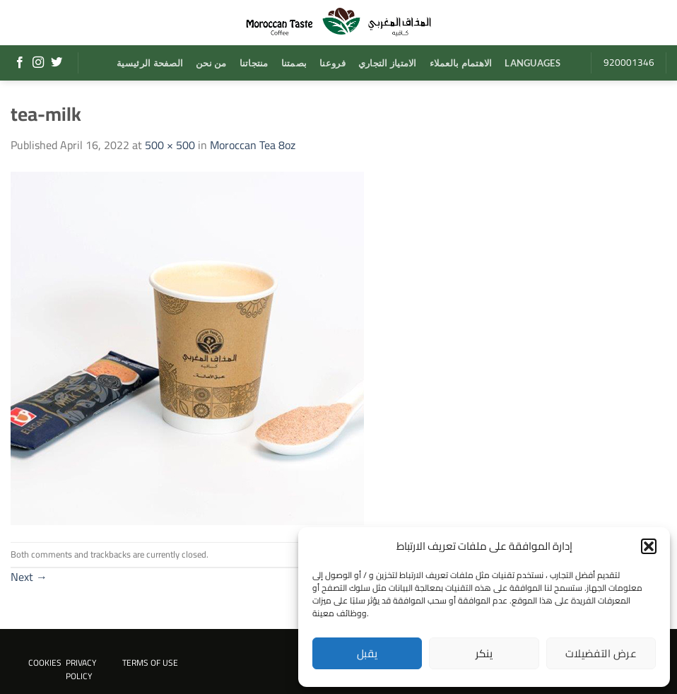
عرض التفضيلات (601, 653)
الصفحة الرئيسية (150, 63)
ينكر (484, 653)
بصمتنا (294, 63)
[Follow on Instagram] (38, 63)
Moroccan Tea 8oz (252, 144)
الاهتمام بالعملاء (461, 63)
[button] (649, 546)
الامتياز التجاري (387, 63)
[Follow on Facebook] (19, 63)
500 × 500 (170, 144)
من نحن (211, 63)
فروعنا (332, 63)
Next (29, 576)
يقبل (367, 653)
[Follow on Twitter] (56, 63)
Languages (532, 63)
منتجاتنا (254, 63)
